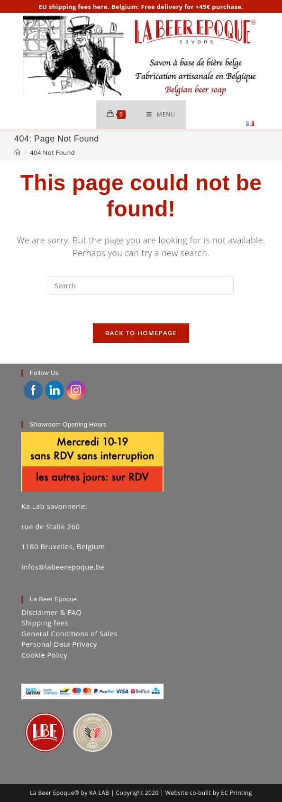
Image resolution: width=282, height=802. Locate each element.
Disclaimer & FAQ (51, 612)
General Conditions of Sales (69, 633)
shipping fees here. (79, 6)
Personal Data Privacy (59, 644)
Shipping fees (44, 622)
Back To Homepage (141, 333)
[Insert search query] (141, 285)
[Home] (17, 152)
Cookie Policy (44, 654)
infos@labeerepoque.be (62, 566)
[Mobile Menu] (161, 114)
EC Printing (236, 793)
